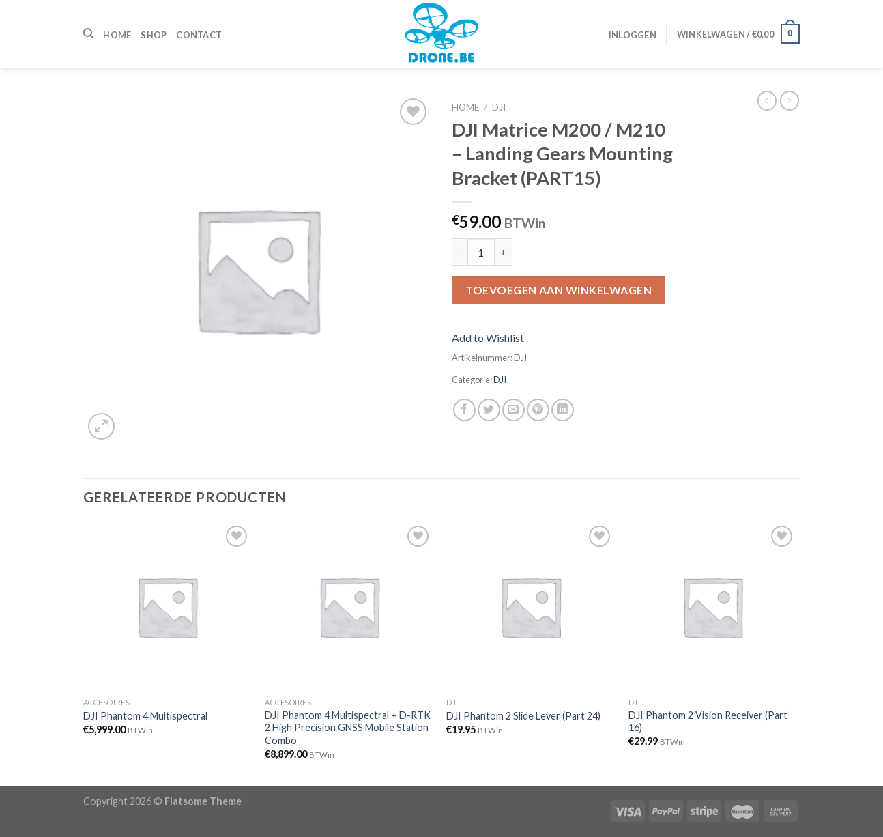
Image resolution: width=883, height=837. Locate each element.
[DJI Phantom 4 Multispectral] (167, 606)
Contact (199, 34)
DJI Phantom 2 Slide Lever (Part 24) (523, 716)
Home (117, 34)
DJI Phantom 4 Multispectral (145, 716)
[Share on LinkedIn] (562, 410)
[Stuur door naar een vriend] (513, 410)
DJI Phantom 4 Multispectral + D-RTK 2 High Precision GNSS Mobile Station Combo (348, 727)
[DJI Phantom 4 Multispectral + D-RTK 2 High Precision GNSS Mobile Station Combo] (349, 606)
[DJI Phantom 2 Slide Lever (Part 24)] (530, 606)
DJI (499, 107)
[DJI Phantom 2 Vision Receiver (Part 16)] (712, 606)
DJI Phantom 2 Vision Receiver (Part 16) (707, 721)
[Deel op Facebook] (464, 410)
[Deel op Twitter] (489, 410)
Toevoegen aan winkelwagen (558, 289)
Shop (154, 34)
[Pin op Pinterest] (538, 410)
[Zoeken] (88, 33)
